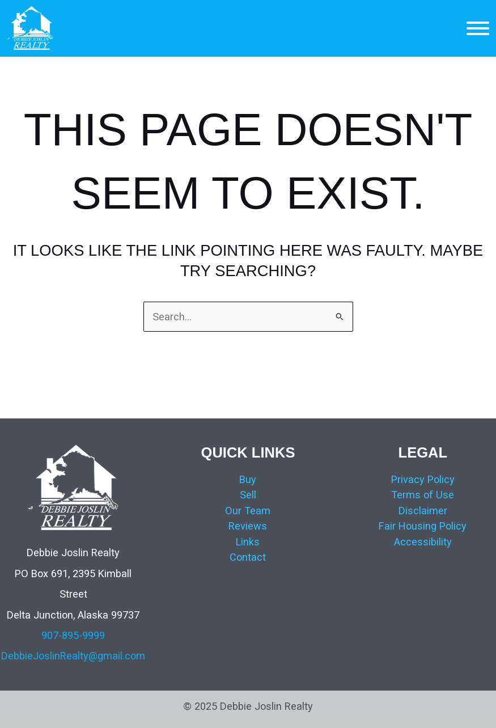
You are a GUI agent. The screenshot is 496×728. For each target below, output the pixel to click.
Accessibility (423, 542)
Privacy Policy (423, 479)
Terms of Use (422, 495)
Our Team (247, 511)
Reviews (247, 526)
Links (248, 542)
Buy (247, 479)
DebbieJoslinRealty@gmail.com (73, 656)
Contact (248, 557)
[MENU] (478, 28)
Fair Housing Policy (423, 526)
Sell (248, 495)
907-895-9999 (73, 635)
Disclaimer (423, 511)
